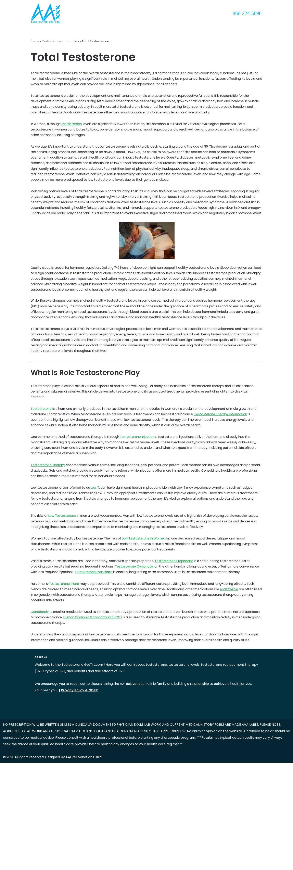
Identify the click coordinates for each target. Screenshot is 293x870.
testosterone (73, 131)
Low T (97, 560)
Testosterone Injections (143, 502)
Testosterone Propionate (180, 643)
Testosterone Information (60, 42)
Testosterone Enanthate (117, 656)
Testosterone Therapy (49, 534)
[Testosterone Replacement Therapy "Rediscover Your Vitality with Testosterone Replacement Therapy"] (46, 14)
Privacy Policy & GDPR (79, 797)
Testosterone (41, 470)
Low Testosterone (64, 592)
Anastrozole (46, 688)
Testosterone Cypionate (139, 650)
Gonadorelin (40, 708)
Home (35, 42)
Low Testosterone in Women (148, 618)
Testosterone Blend (65, 675)
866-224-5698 (247, 13)
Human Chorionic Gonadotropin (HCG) (113, 714)
